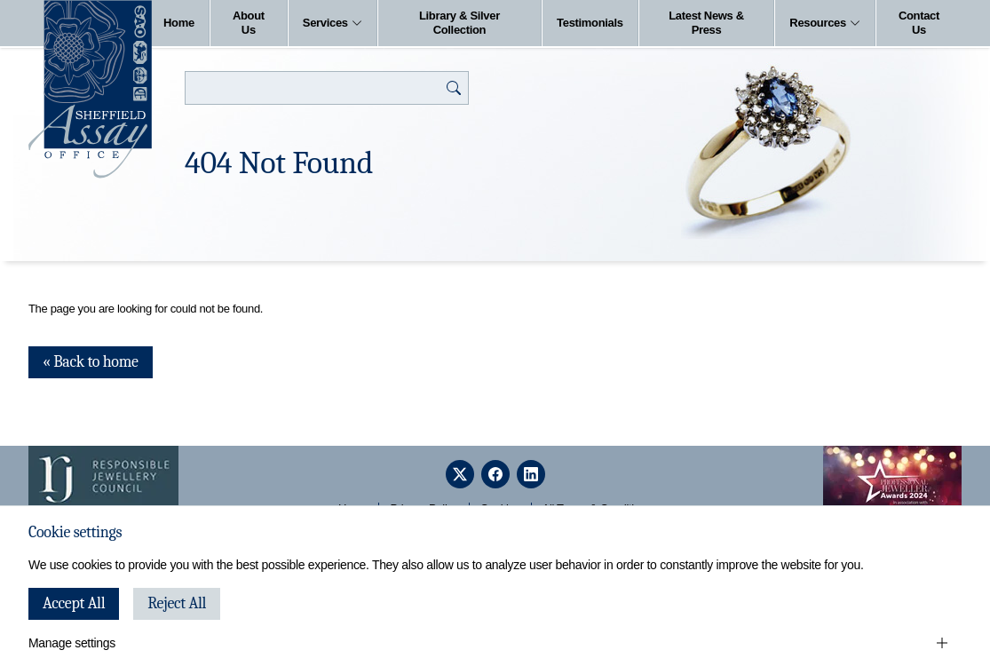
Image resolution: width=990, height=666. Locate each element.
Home (178, 22)
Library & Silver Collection (459, 22)
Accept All (74, 603)
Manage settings (71, 643)
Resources (824, 22)
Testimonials (590, 22)
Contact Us (919, 22)
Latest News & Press (706, 22)
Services (332, 22)
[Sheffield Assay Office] (90, 89)
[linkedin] (531, 474)
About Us (249, 22)
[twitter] (460, 474)
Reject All (176, 603)
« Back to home (91, 362)
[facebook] (495, 474)
